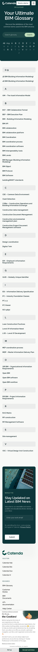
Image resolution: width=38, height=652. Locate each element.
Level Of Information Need (13, 329)
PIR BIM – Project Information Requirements (13, 397)
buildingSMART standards (12, 180)
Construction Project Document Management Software (14, 226)
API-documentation (8, 603)
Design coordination (10, 242)
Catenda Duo (7, 571)
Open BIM (6, 373)
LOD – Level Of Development (14, 333)
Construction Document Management (17, 215)
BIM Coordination (9, 137)
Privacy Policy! (25, 527)
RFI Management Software (13, 422)
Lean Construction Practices (13, 324)
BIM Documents (6, 597)
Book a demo (23, 3)
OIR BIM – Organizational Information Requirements (17, 367)
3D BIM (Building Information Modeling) (17, 77)
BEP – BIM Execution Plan (12, 114)
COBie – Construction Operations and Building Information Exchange (17, 204)
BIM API (5, 124)
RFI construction (8, 417)
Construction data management (15, 210)
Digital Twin (7, 246)
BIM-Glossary (7, 586)
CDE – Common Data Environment (15, 194)
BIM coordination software (13, 146)
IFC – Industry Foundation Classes (15, 296)
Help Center (7, 609)
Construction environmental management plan (13, 220)
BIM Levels (6, 155)
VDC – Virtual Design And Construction (17, 451)
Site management (9, 436)
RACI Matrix (6, 413)
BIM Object (6, 166)
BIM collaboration (9, 128)
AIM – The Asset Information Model (16, 95)
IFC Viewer (6, 305)
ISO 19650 (6, 310)
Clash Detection (8, 199)
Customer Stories (6, 591)
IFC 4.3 (5, 301)
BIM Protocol (7, 171)
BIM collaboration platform (13, 133)
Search (29, 35)
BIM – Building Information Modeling (16, 119)
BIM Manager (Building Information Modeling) (16, 161)
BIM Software (7, 175)
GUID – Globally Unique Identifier (15, 277)
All (4, 43)
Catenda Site (7, 567)
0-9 (8, 43)
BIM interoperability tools (12, 151)
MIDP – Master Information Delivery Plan (18, 352)
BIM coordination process (12, 142)
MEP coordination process (12, 348)
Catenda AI (6, 575)
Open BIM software (10, 378)
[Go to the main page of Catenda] (9, 3)
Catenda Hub (7, 563)
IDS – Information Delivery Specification (18, 292)
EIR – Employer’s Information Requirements (13, 262)
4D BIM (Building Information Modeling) (17, 81)
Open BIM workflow (10, 382)
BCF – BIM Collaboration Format (15, 110)
